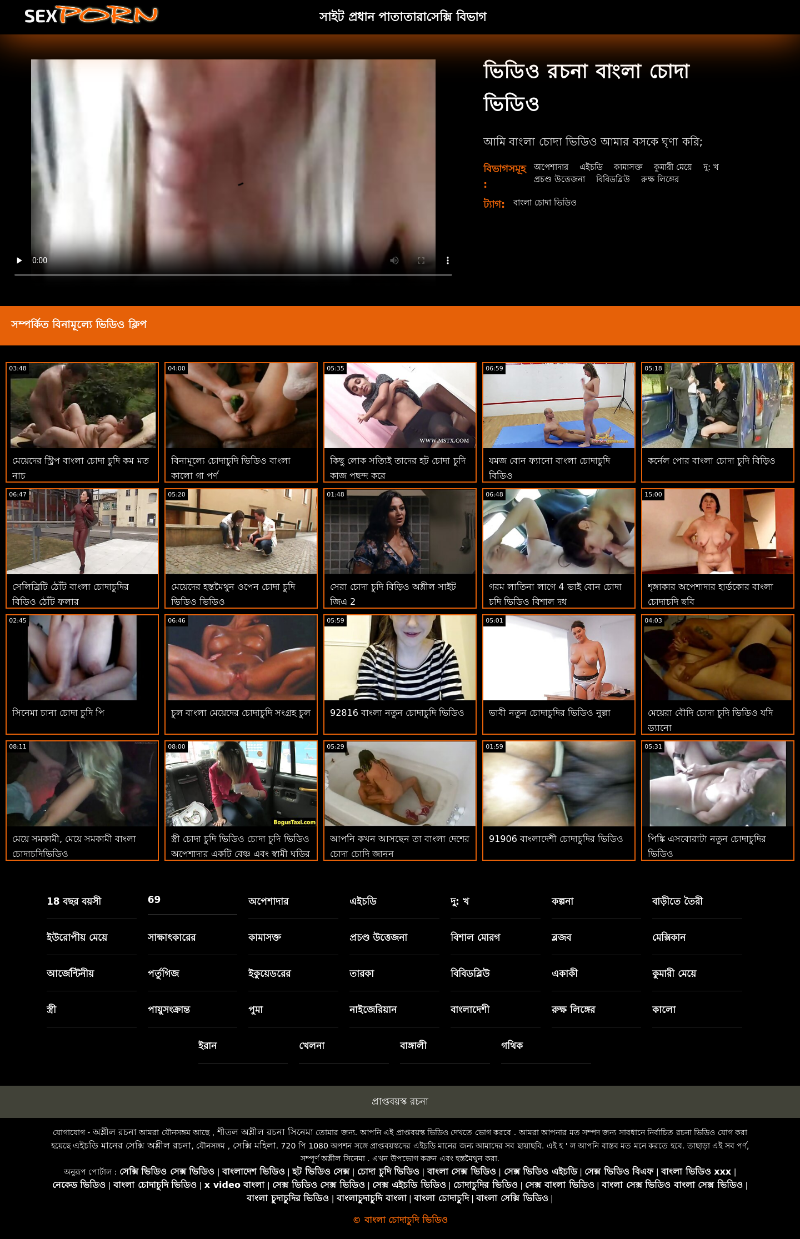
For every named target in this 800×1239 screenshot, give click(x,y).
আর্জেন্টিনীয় (70, 973)
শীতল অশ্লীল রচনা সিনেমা (265, 1132)
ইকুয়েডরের (269, 973)
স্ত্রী (51, 1009)
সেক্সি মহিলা (254, 1145)
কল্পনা (562, 901)
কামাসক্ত (635, 167)
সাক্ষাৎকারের (172, 937)
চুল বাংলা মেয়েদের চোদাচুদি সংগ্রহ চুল (241, 713)
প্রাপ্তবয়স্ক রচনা (400, 1101)
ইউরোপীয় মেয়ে (77, 937)
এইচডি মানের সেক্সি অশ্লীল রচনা (132, 1145)
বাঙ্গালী (413, 1045)
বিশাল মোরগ (475, 937)
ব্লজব (561, 937)
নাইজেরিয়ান (373, 1009)
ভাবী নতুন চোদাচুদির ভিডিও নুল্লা (550, 713)
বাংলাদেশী (470, 1009)
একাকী (565, 973)
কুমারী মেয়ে (682, 167)
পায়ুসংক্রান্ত (169, 1009)
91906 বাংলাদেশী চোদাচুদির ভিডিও (556, 839)
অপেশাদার (552, 167)
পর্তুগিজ (163, 973)
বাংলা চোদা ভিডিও (548, 202)
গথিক (512, 1045)
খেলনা (311, 1045)
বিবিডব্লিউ (618, 179)
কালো (664, 1009)
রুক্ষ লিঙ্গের (668, 179)
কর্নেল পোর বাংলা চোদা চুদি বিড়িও (712, 460)
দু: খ (722, 167)
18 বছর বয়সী (74, 901)
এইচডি (595, 167)
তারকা (361, 973)
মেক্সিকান (669, 937)
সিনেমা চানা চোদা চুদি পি (58, 713)
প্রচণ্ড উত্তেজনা (561, 179)
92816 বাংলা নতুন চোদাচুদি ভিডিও (397, 713)
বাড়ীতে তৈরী (677, 901)
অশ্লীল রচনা (115, 1132)
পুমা (255, 1009)
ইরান (207, 1045)
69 (154, 899)
